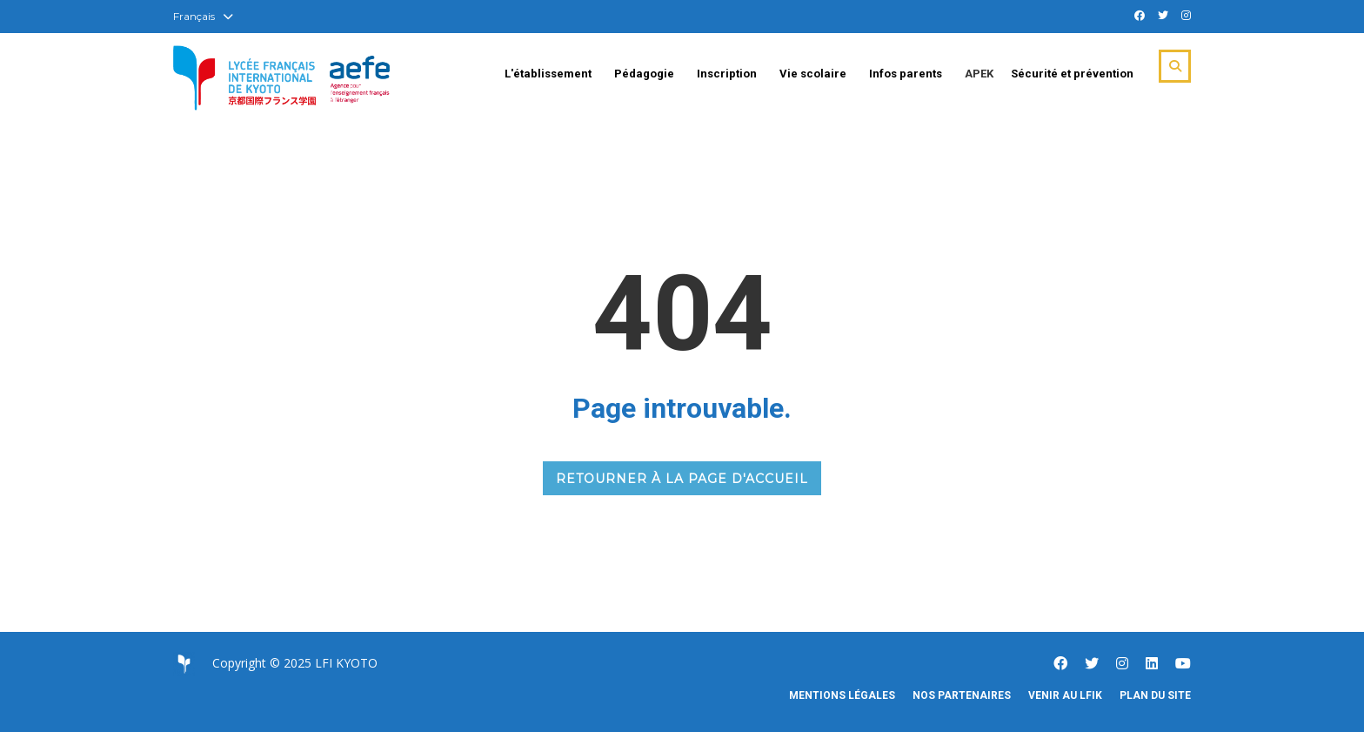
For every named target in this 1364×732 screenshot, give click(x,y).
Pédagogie (644, 73)
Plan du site (1155, 695)
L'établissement (548, 73)
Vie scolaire (812, 73)
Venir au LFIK (1065, 695)
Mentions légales (842, 695)
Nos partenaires (962, 695)
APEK (979, 73)
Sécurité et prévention (1072, 73)
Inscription (727, 73)
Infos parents (905, 73)
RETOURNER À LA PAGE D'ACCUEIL (682, 479)
